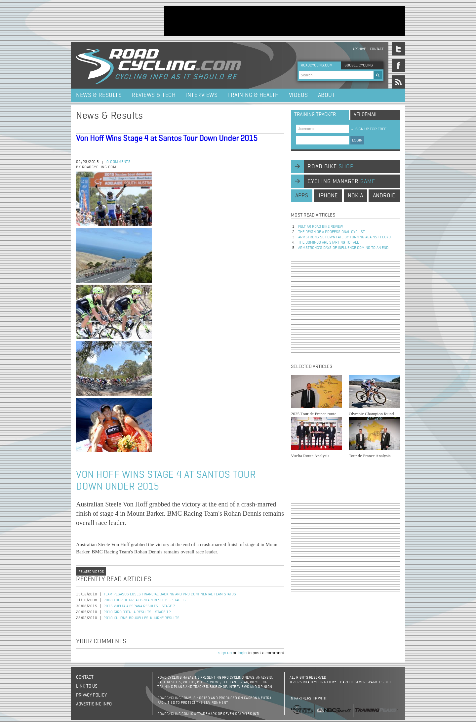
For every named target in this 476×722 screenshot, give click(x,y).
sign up (225, 653)
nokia (355, 196)
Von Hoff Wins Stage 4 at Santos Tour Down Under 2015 (167, 138)
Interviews (201, 95)
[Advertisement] (284, 21)
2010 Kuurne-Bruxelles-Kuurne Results (141, 618)
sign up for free (368, 129)
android (384, 196)
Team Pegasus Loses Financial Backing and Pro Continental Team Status (169, 594)
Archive (359, 49)
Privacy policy (91, 695)
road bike (330, 167)
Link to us (87, 686)
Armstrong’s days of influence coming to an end (343, 248)
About (327, 95)
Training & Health (253, 95)
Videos (298, 95)
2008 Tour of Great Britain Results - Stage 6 (144, 600)
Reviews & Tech (154, 95)
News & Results (99, 95)
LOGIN (357, 140)
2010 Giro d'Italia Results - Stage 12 (137, 612)
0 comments (118, 162)
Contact (376, 49)
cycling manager (341, 181)
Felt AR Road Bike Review (320, 227)
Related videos (91, 572)
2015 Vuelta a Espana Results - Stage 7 (139, 606)
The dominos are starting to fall (328, 243)
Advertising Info (94, 704)
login (242, 653)
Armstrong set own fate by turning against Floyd (344, 237)
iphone (328, 196)
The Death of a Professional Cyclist (331, 232)
